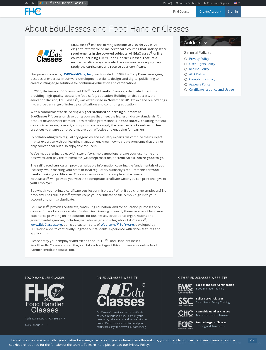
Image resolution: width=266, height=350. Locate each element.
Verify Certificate (188, 3)
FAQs (168, 3)
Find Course (182, 11)
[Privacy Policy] (139, 344)
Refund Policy (199, 69)
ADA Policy (197, 74)
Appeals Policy (200, 84)
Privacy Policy (199, 58)
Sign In (233, 11)
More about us (36, 325)
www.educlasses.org (133, 327)
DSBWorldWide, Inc (77, 74)
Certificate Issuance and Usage (211, 89)
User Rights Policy (202, 64)
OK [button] (252, 340)
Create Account (210, 11)
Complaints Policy (202, 79)
